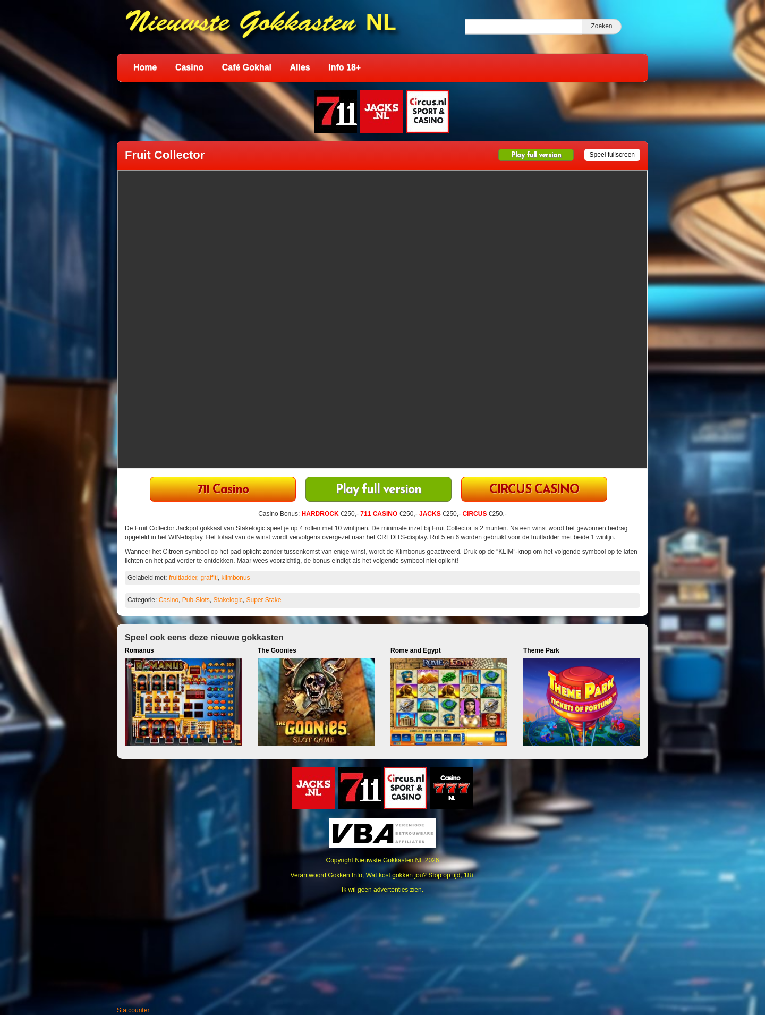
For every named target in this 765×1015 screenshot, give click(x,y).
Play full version (536, 155)
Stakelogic (227, 600)
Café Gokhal (246, 67)
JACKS (430, 514)
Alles (300, 67)
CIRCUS (474, 514)
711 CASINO (378, 514)
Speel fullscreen (612, 154)
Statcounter (133, 1010)
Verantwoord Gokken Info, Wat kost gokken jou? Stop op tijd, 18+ (383, 875)
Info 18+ (344, 67)
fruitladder (183, 577)
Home (145, 67)
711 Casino (223, 490)
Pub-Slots (196, 600)
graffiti (208, 577)
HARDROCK (320, 514)
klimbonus (236, 577)
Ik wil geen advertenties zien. (382, 889)
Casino (189, 67)
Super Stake (263, 600)
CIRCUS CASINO (534, 490)
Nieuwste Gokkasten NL (389, 860)
